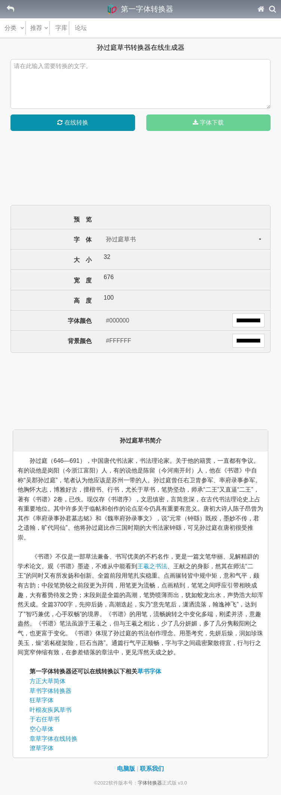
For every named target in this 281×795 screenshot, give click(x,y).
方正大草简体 (47, 681)
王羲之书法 (152, 566)
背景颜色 (80, 341)
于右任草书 (44, 719)
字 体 (83, 239)
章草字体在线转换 (53, 739)
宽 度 (83, 280)
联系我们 (152, 768)
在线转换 (72, 122)
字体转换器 (150, 783)
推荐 (39, 28)
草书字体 (149, 671)
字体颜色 (80, 321)
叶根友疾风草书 (50, 710)
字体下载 (208, 122)
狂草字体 (42, 700)
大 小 (83, 260)
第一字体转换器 (140, 9)
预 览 (83, 219)
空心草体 (42, 729)
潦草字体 (42, 748)
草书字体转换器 (50, 691)
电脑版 (126, 768)
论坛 (84, 28)
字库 (64, 28)
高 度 (83, 300)
